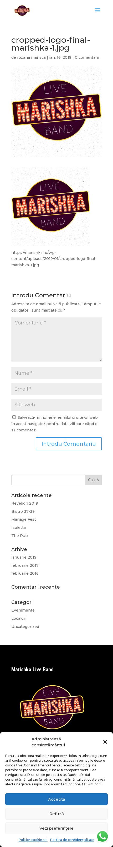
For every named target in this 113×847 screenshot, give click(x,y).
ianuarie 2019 (24, 557)
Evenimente (23, 610)
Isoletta (18, 527)
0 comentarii (87, 57)
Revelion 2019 (24, 503)
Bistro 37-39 (23, 511)
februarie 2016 (25, 573)
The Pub (19, 535)
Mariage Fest (23, 519)
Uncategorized (25, 626)
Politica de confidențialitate (72, 840)
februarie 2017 (25, 565)
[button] (105, 742)
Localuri (18, 618)
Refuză (56, 813)
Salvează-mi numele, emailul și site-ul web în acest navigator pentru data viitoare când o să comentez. (54, 423)
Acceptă (56, 799)
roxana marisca (31, 57)
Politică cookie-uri (33, 840)
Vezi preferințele (56, 828)
